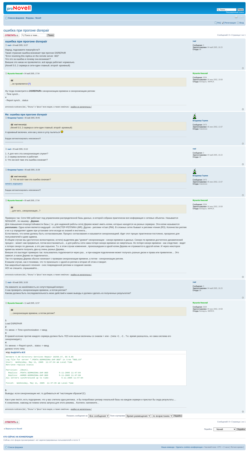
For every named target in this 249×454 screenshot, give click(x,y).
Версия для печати (236, 17)
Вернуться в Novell (14, 429)
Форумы (30, 18)
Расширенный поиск (235, 12)
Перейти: (208, 429)
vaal (9, 45)
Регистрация (230, 23)
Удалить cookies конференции (189, 447)
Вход (242, 23)
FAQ (219, 23)
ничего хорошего (14, 183)
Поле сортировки (130, 416)
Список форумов (16, 18)
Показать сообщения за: (87, 416)
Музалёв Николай (15, 74)
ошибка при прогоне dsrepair (26, 30)
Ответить (11, 35)
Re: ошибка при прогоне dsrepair (26, 114)
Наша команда (167, 447)
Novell (38, 18)
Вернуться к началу (243, 68)
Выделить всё (18, 352)
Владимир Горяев (15, 118)
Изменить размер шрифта (241, 17)
